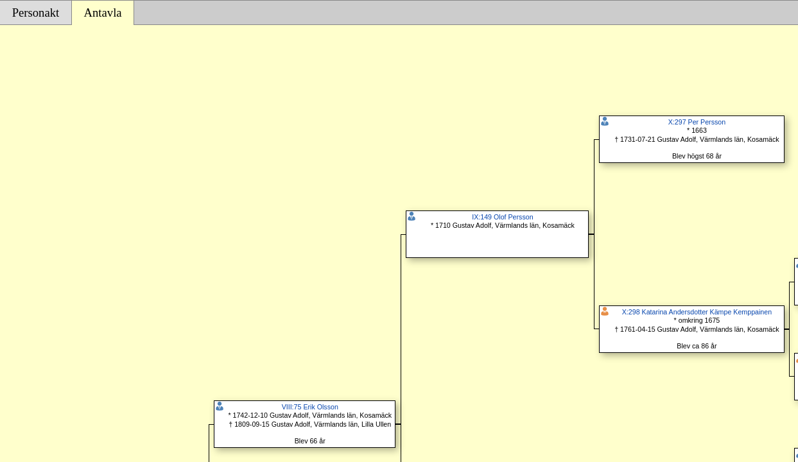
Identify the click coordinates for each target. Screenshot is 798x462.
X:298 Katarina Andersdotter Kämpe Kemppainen (697, 312)
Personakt (36, 12)
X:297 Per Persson (696, 122)
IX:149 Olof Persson (502, 217)
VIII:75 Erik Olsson (310, 407)
